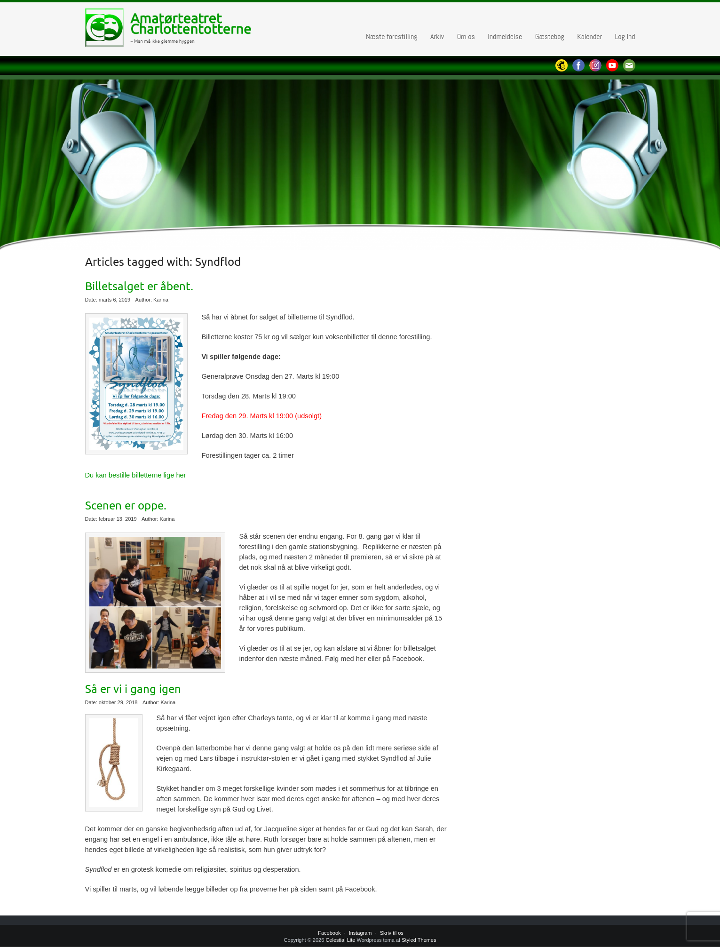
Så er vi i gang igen (133, 689)
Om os (466, 36)
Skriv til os (392, 933)
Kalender (589, 36)
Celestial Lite (340, 940)
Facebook (329, 933)
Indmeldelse (505, 36)
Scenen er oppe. (125, 505)
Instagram (360, 933)
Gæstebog (549, 36)
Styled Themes (419, 940)
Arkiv (437, 36)
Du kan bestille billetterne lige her (135, 475)
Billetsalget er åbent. (139, 286)
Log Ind (625, 36)
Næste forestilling (391, 36)
